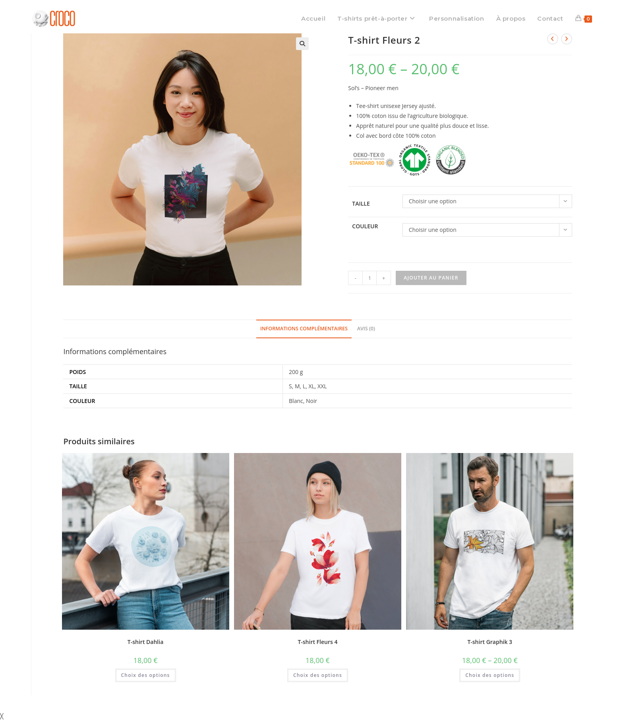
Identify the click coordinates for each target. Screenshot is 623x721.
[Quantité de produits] (369, 278)
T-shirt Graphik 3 (489, 642)
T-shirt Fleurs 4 (317, 642)
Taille (361, 203)
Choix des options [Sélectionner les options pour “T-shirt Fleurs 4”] (317, 675)
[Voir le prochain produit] (566, 38)
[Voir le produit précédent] (552, 38)
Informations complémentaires (304, 328)
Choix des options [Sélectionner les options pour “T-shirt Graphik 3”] (489, 675)
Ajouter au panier (431, 277)
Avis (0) (366, 328)
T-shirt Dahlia (145, 642)
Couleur (365, 226)
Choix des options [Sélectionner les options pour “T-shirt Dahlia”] (145, 675)
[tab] (304, 329)
